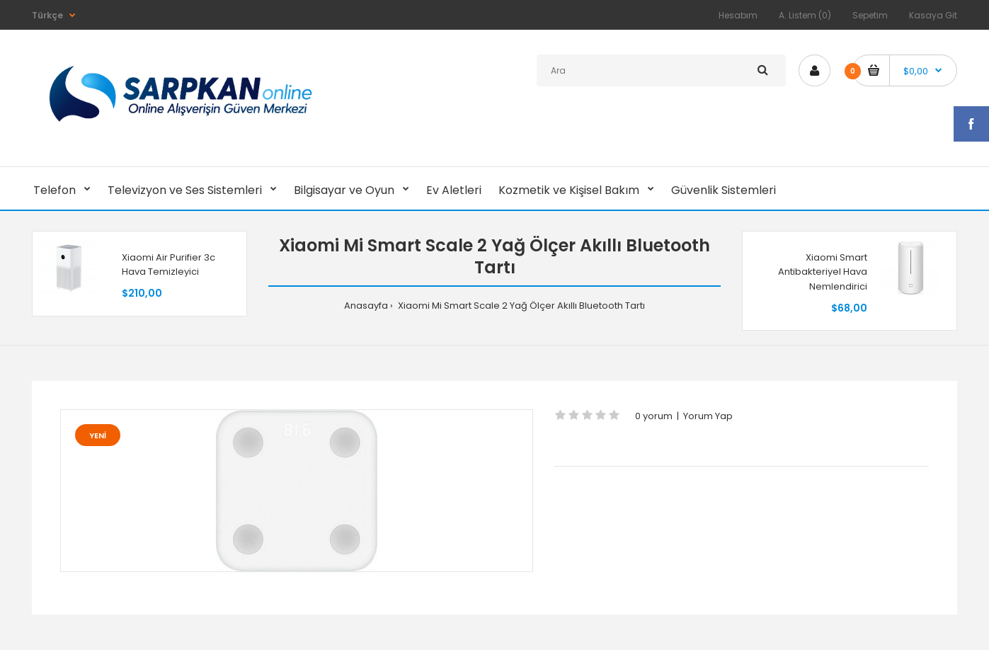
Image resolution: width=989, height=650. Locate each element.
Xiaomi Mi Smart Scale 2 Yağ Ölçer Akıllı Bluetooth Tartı (520, 305)
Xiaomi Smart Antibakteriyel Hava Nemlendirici (822, 272)
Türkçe (47, 15)
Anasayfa (366, 305)
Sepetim (870, 15)
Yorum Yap (708, 416)
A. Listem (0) (805, 15)
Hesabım (738, 15)
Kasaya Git (933, 15)
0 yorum (654, 416)
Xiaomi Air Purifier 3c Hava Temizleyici (168, 265)
